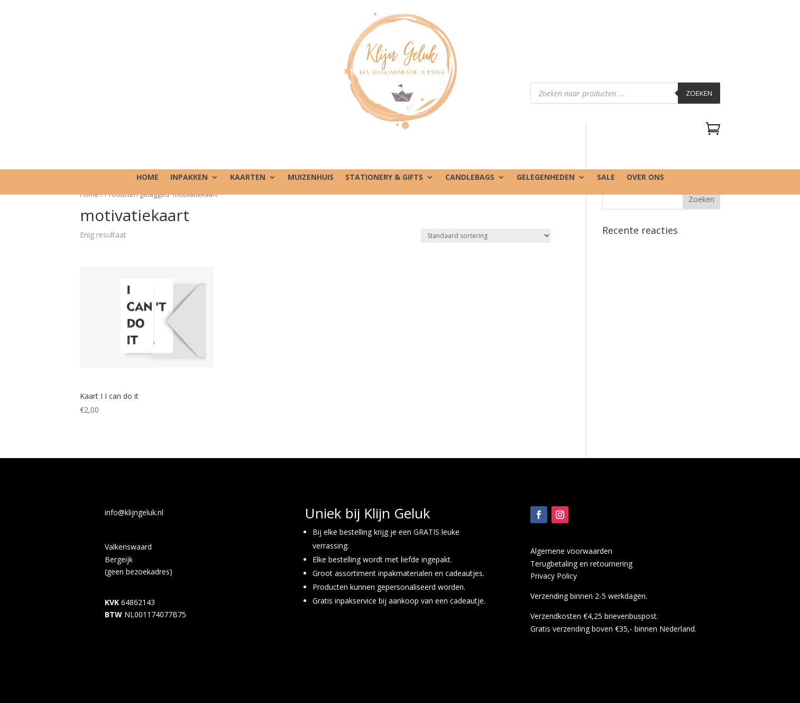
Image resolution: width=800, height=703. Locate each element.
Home (147, 178)
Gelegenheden (546, 178)
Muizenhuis (311, 178)
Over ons (645, 178)
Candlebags (469, 178)
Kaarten (247, 178)
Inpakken (189, 178)
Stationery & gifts (384, 178)
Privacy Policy (553, 576)
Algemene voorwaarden (571, 551)
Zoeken (699, 93)
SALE (606, 178)
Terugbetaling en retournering (581, 564)
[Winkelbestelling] (486, 236)
